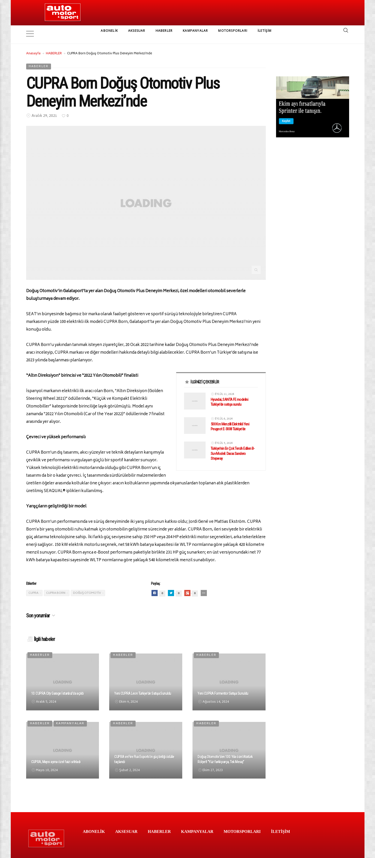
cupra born (55, 585)
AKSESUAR (136, 30)
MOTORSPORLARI (232, 30)
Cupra (33, 585)
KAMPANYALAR (195, 30)
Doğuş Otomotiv (87, 585)
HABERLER (164, 30)
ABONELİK (109, 30)
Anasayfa (33, 46)
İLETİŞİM (265, 30)
